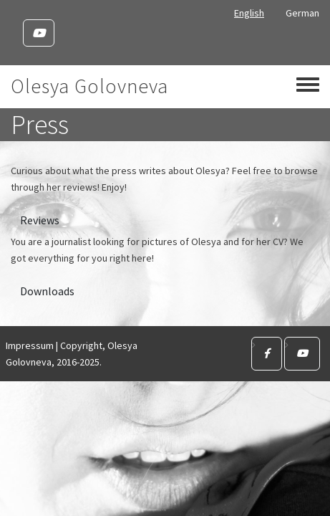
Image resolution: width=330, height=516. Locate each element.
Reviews (39, 220)
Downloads (47, 291)
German (302, 12)
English (249, 12)
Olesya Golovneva (89, 86)
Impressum (30, 345)
